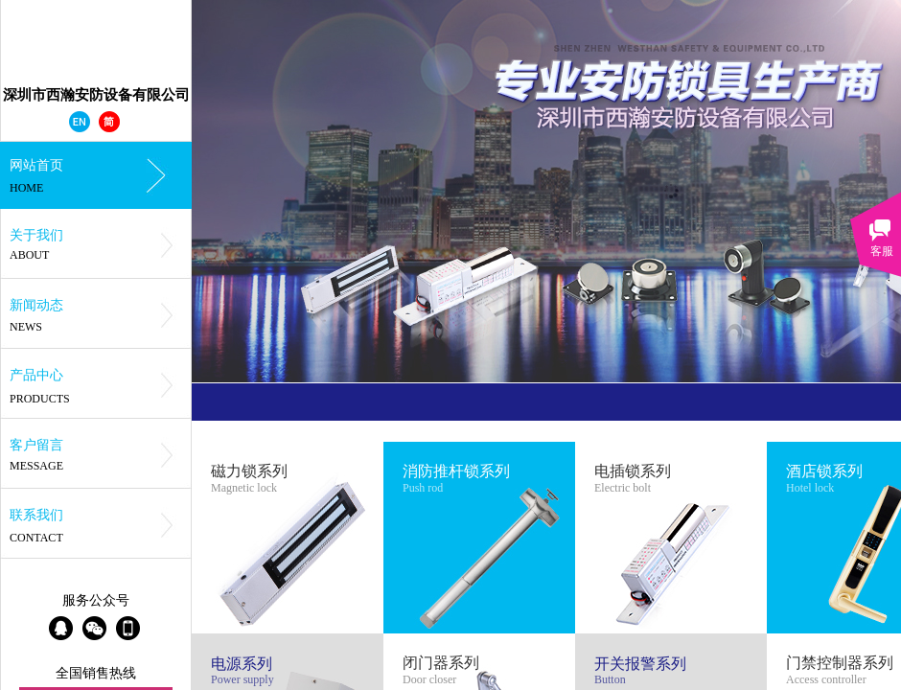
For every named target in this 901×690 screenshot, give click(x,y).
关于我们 (36, 235)
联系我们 (36, 515)
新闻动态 (36, 305)
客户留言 (36, 445)
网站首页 (36, 165)
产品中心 (36, 375)
